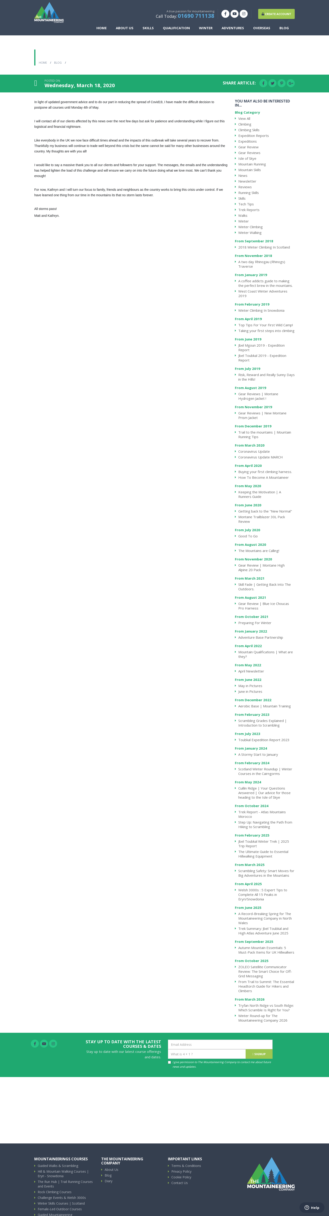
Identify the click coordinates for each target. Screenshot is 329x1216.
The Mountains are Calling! (258, 550)
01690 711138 (196, 17)
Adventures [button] (234, 29)
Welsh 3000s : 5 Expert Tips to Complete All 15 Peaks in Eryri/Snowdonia (262, 894)
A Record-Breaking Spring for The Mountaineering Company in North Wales (265, 918)
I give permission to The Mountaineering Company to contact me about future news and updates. (219, 1064)
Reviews (245, 187)
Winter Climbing (250, 227)
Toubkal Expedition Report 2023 (263, 739)
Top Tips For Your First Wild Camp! (265, 325)
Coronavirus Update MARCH (260, 457)
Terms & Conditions (186, 1166)
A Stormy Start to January (258, 754)
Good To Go (248, 536)
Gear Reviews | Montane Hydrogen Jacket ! (258, 396)
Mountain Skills (249, 169)
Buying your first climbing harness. (265, 471)
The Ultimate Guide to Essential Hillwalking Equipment (263, 853)
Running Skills (248, 192)
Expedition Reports (253, 135)
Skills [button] (149, 29)
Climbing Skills (249, 130)
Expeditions (247, 141)
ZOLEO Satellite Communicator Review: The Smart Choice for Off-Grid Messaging (265, 971)
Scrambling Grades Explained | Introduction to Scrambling (262, 722)
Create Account (276, 15)
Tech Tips (246, 204)
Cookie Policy (181, 1177)
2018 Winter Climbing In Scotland (264, 247)
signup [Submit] (259, 1054)
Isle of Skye (247, 158)
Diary (108, 1181)
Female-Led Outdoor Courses (60, 1209)
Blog (285, 29)
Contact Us (179, 1183)
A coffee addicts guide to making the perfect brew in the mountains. (265, 283)
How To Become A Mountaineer (263, 477)
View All (244, 118)
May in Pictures (250, 685)
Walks (242, 215)
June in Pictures (250, 691)
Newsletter (247, 181)
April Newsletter (251, 671)
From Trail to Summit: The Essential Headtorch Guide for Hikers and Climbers (266, 986)
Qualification (177, 29)
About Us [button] (126, 29)
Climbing (244, 124)
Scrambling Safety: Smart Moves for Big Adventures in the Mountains (266, 873)
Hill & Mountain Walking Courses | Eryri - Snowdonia (63, 1173)
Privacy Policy (181, 1171)
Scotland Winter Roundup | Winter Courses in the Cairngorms (265, 771)
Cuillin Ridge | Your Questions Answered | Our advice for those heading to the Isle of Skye (264, 793)
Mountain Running (252, 164)
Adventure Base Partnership (260, 637)
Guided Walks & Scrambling (58, 1166)
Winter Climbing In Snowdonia (261, 310)
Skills (242, 198)
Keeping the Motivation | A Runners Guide (259, 494)
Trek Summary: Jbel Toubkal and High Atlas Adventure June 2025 (263, 930)
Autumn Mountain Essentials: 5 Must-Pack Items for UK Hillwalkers (266, 949)
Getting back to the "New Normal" (265, 511)
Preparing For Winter (254, 622)
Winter (243, 221)
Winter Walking (250, 232)
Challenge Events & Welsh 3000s (62, 1197)
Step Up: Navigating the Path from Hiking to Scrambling (265, 824)
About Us (111, 1169)
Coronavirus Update (254, 451)
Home (103, 29)
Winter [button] (207, 29)
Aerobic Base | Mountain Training (264, 706)
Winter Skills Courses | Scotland (61, 1203)
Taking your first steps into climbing (266, 330)
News (242, 175)
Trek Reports (249, 209)
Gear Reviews (249, 152)
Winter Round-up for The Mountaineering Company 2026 (262, 1017)
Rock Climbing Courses (55, 1192)
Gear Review (248, 147)
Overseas (263, 29)
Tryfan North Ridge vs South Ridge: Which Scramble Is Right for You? (266, 1007)
